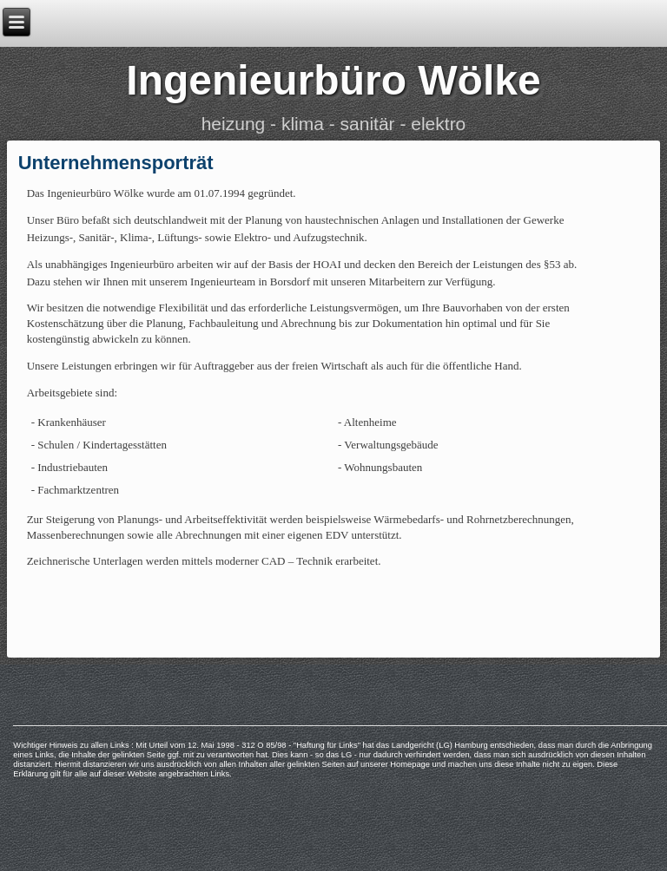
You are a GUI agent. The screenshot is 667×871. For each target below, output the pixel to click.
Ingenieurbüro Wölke (333, 80)
